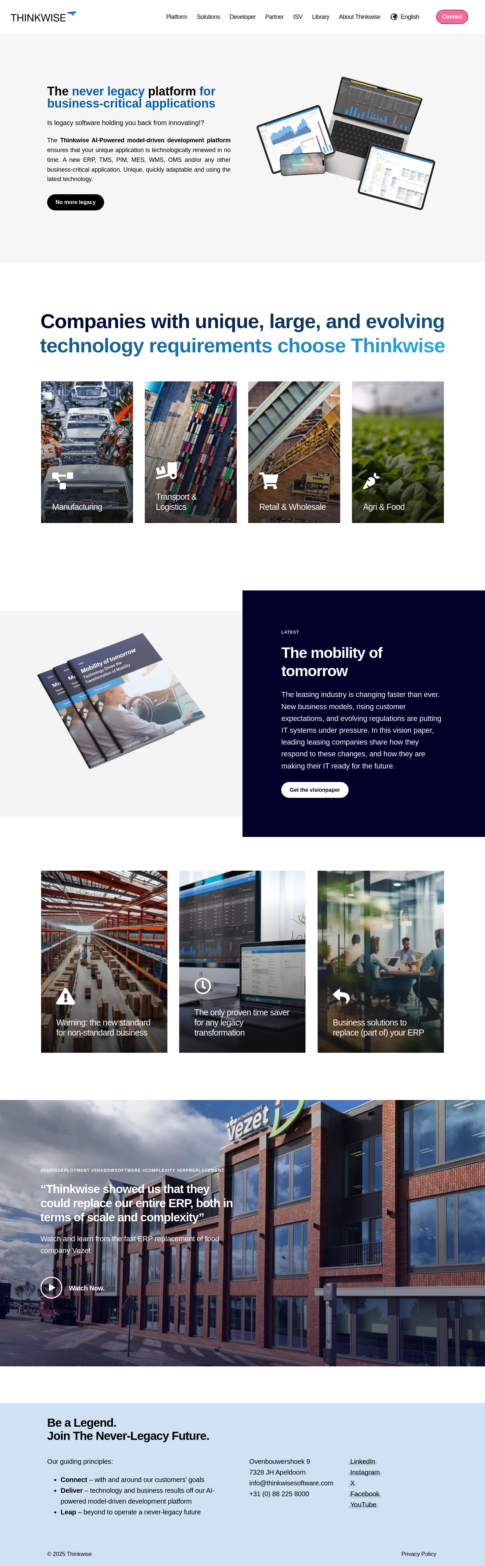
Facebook (365, 1494)
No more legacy (76, 202)
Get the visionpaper (315, 790)
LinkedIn (362, 1461)
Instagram (365, 1472)
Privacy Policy (419, 1554)
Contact (452, 17)
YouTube (363, 1504)
